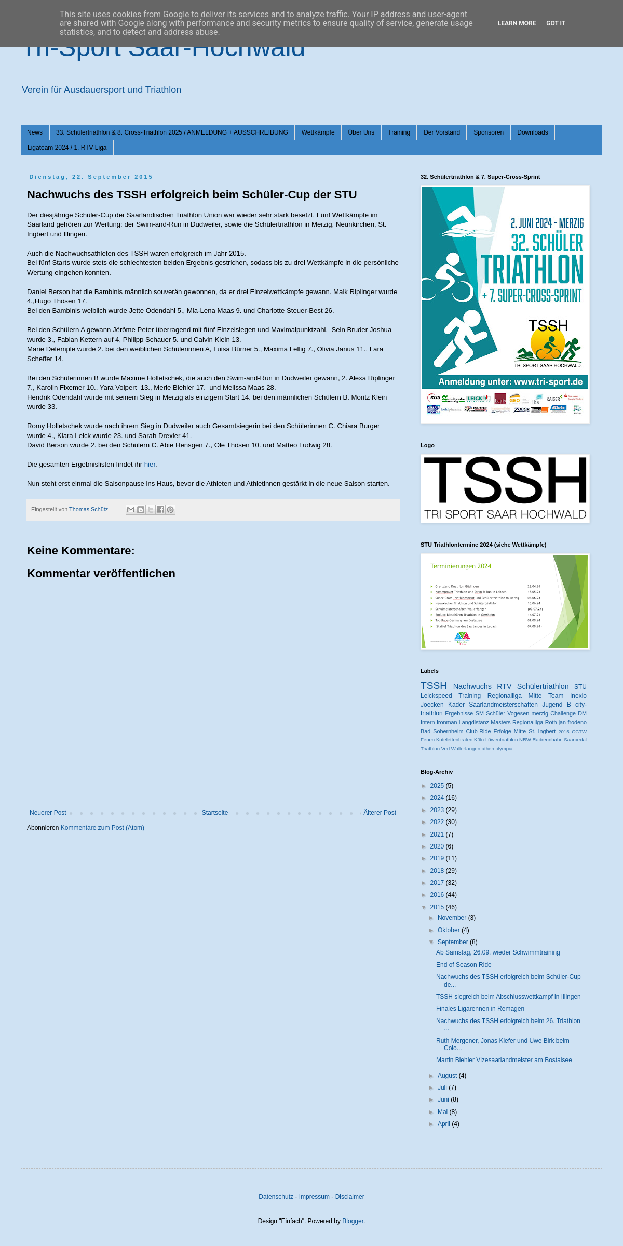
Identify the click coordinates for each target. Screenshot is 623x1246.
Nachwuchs (472, 686)
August (448, 1075)
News (35, 132)
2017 (438, 882)
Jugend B (556, 704)
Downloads (532, 132)
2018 (438, 870)
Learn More (517, 23)
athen (488, 748)
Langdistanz (474, 722)
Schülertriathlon (543, 686)
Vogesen (518, 713)
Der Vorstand (442, 132)
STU (580, 687)
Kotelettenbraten (454, 740)
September (454, 942)
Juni (444, 1099)
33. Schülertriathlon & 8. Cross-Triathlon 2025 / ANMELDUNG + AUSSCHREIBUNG (172, 132)
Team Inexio (567, 695)
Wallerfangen (465, 748)
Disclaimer (349, 1196)
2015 (563, 731)
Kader (456, 704)
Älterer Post (379, 812)
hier (149, 464)
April (445, 1124)
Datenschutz (276, 1196)
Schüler (495, 713)
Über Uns (361, 132)
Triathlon (430, 748)
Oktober (450, 930)
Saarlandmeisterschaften (503, 704)
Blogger (352, 1221)
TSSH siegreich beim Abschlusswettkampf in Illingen (508, 996)
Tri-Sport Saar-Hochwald (163, 47)
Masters (500, 722)
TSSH (434, 685)
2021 (438, 834)
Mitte (520, 731)
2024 (438, 797)
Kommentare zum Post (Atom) (102, 827)
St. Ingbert (542, 731)
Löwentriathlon (501, 740)
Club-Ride (478, 731)
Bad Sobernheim (442, 731)
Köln (479, 740)
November (453, 917)
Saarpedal (575, 740)
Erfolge (502, 731)
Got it (555, 23)
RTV (504, 686)
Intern (428, 722)
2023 (438, 810)
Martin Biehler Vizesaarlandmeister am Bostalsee (504, 1060)
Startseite (215, 812)
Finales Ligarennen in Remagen (480, 1008)
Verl (445, 748)
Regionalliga (527, 722)
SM (480, 713)
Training (399, 132)
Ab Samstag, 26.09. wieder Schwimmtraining (498, 952)
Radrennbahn (547, 740)
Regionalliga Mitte (514, 695)
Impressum (314, 1196)
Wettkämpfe (318, 132)
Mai (444, 1112)
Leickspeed (436, 695)
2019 (438, 858)
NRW (525, 740)
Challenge (563, 713)
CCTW (579, 731)
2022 (438, 822)
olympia (503, 748)
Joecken (432, 704)
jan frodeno (573, 722)
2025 (438, 785)
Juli (443, 1087)
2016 (438, 894)
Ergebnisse (459, 713)
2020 (438, 846)
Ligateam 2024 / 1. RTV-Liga (67, 147)
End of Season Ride (464, 965)
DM (582, 713)
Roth (551, 722)
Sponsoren (488, 132)
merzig (540, 713)
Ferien (428, 740)
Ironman (447, 722)
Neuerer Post (48, 812)
